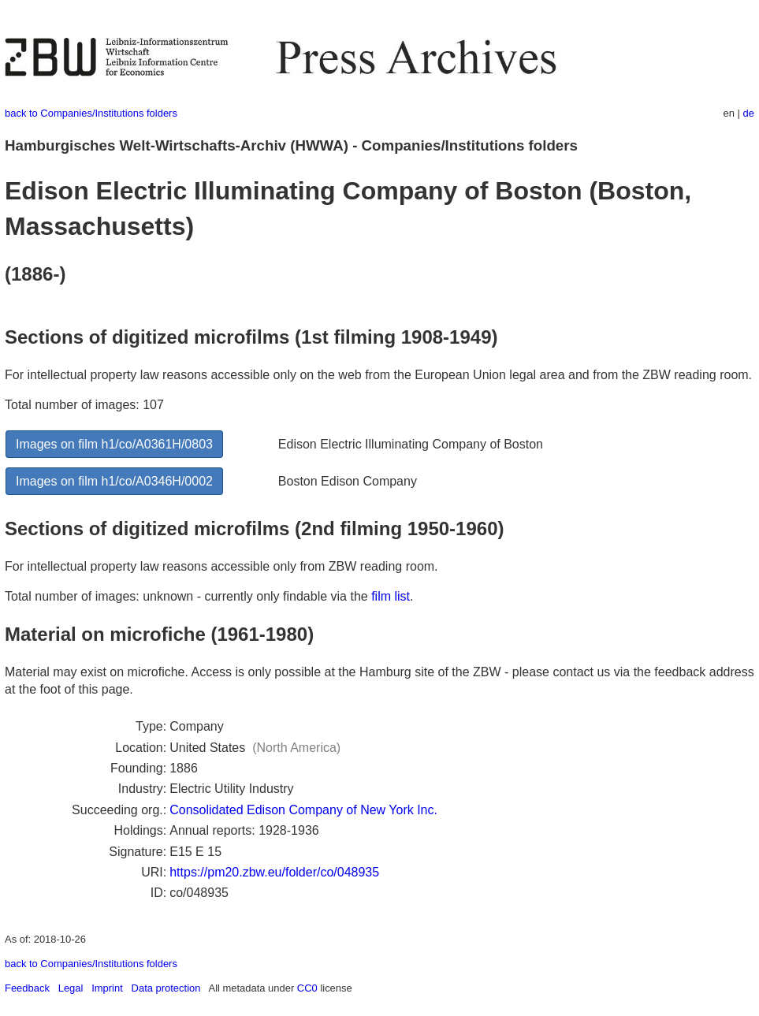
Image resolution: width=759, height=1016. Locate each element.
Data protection (166, 988)
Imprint (107, 988)
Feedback (27, 988)
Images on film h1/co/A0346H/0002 (114, 481)
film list (390, 596)
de (748, 113)
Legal (71, 988)
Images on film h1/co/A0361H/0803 (114, 444)
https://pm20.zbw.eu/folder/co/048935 (274, 872)
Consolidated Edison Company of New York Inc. (303, 810)
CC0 (307, 988)
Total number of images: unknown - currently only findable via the (188, 596)
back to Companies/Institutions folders (91, 113)
